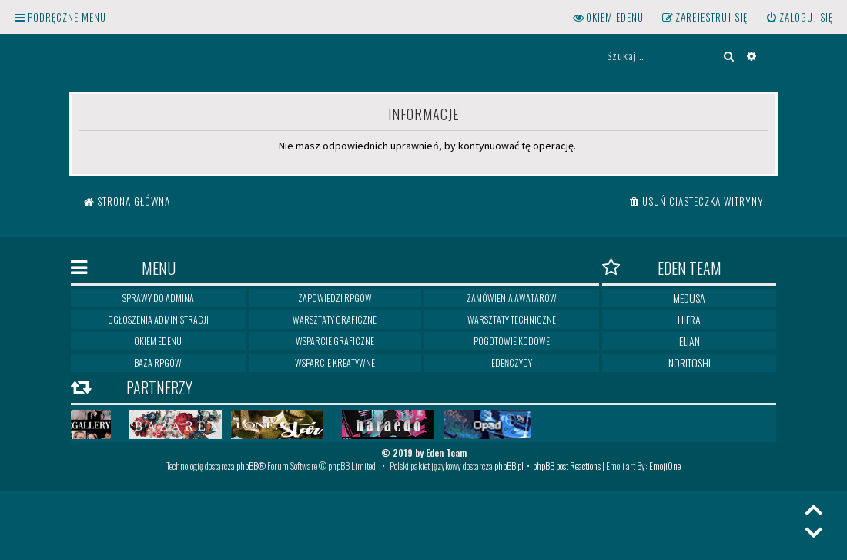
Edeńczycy (511, 362)
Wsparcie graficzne (335, 340)
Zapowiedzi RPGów (335, 297)
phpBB (247, 465)
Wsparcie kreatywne (335, 362)
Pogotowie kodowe (512, 340)
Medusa (689, 298)
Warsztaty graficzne (335, 319)
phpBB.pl (509, 465)
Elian (689, 341)
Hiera (689, 319)
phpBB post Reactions (567, 465)
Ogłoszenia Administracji (158, 319)
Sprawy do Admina (158, 297)
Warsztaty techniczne (511, 319)
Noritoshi (689, 362)
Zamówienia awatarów (512, 297)
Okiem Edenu (158, 340)
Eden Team (661, 267)
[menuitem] (799, 17)
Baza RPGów (158, 362)
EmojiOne (665, 465)
